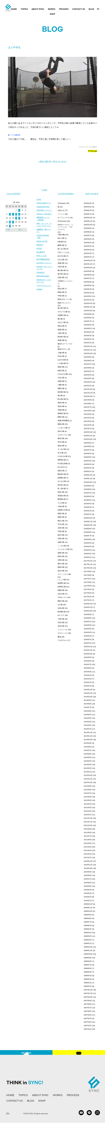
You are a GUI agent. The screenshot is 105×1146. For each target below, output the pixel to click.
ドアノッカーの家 (64, 574)
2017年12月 (88, 561)
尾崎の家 (61, 517)
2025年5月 (88, 243)
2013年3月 (88, 764)
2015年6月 (88, 668)
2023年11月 (88, 307)
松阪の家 (61, 292)
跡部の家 (61, 567)
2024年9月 (88, 271)
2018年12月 (88, 518)
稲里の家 (61, 371)
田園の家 (61, 590)
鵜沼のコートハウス (65, 344)
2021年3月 (88, 421)
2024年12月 (88, 260)
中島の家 (61, 296)
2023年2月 (88, 339)
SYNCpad (92, 151)
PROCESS (64, 9)
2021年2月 (88, 425)
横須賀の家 (62, 474)
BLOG (91, 9)
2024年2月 (88, 296)
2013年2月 (88, 768)
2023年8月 (88, 318)
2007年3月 (88, 1022)
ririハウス (61, 615)
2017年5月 (88, 586)
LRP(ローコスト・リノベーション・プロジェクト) (65, 227)
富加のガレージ (63, 299)
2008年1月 (88, 986)
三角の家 (61, 619)
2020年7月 (88, 450)
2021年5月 (88, 414)
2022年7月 (88, 364)
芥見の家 (61, 622)
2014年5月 (88, 715)
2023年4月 (88, 332)
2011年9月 (88, 829)
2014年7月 (88, 707)
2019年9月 (88, 486)
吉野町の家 (62, 587)
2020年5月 (88, 457)
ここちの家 (62, 546)
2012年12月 (88, 775)
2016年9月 (88, 614)
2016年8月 (88, 618)
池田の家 (61, 471)
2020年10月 (88, 439)
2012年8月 (88, 790)
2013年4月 (88, 761)
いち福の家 (62, 363)
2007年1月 (88, 1029)
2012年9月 (88, 786)
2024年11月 (88, 264)
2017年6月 (88, 582)
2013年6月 (88, 754)
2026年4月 (88, 203)
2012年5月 (88, 800)
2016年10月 (88, 611)
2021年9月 (88, 400)
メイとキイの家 (63, 549)
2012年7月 (88, 793)
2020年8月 (88, 446)
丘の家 (60, 605)
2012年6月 (88, 797)
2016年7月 (88, 622)
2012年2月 (88, 811)
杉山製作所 (40, 262)
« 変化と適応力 (44, 161)
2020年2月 (88, 468)
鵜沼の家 (61, 438)
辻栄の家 (61, 608)
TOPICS (24, 9)
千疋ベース (62, 252)
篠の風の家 (62, 270)
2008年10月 (88, 954)
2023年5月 (88, 328)
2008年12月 (88, 947)
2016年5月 (88, 629)
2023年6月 (88, 325)
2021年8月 (88, 403)
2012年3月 (88, 807)
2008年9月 (88, 958)
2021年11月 (88, 393)
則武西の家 (62, 392)
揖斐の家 (61, 513)
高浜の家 (61, 289)
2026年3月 (88, 207)
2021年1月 (88, 428)
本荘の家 (61, 442)
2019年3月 (88, 507)
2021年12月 (88, 389)
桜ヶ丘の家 (62, 249)
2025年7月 (88, 235)
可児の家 (61, 524)
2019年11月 (88, 478)
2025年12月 (88, 218)
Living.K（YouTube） (41, 218)
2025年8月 (88, 232)
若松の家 (61, 326)
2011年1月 (88, 857)
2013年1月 (88, 772)
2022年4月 (88, 375)
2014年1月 (88, 729)
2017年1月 (88, 600)
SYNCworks (62, 221)
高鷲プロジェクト (64, 303)
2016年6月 (88, 625)
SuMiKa (39, 306)
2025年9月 (88, 228)
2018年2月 (88, 554)
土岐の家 (61, 333)
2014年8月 (88, 704)
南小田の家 (62, 308)
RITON (39, 258)
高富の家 (61, 403)
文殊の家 (61, 626)
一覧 (53, 161)
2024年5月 (88, 285)
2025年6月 (88, 239)
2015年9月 (88, 657)
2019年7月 (88, 493)
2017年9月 (88, 571)
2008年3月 (88, 979)
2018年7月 (88, 536)
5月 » (20, 230)
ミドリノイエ (63, 630)
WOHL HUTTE (42, 251)
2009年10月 (88, 911)
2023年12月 (88, 303)
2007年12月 (88, 990)
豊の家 (60, 319)
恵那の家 (61, 367)
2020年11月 (88, 436)
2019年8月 (88, 489)
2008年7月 (88, 965)
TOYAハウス (62, 597)
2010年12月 (88, 861)
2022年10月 (88, 353)
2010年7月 (88, 879)
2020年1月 (88, 471)
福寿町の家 (62, 413)
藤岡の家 (61, 245)
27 (10, 226)
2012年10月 (88, 782)
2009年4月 (88, 933)
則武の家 (61, 492)
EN (98, 9)
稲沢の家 (61, 535)
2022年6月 (88, 368)
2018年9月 (88, 529)
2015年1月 (88, 686)
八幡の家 (61, 385)
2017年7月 (88, 579)
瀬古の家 (61, 564)
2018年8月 (88, 532)
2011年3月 (88, 850)
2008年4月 (88, 976)
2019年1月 (88, 514)
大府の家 (61, 267)
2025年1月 (88, 257)
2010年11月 (88, 865)
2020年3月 (88, 464)
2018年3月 (88, 550)
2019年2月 (88, 511)
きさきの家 (62, 481)
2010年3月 (88, 893)
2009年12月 (88, 904)
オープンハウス (63, 218)
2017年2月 (88, 597)
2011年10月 (88, 825)
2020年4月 (88, 461)
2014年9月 (88, 700)
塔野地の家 (62, 460)
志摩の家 (61, 542)
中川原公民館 (63, 463)
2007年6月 (88, 1011)
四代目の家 (62, 485)
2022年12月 (88, 346)
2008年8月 (88, 961)
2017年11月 (88, 564)
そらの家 (61, 503)
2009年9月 (88, 915)
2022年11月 (88, 350)
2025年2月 (88, 253)
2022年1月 (88, 386)
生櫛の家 (61, 381)
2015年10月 (88, 654)
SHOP (52, 14)
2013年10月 (88, 739)
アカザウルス (63, 640)
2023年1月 (88, 343)
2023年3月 (88, 336)
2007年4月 (88, 1018)
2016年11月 (88, 607)
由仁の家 (61, 238)
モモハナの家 (63, 312)
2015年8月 (88, 661)
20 (10, 222)
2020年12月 (88, 432)
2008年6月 (88, 968)
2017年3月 (88, 593)
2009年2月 (88, 940)
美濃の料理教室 (63, 420)
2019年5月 (88, 500)
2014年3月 (88, 722)
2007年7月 (88, 1008)
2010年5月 (88, 886)
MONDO (39, 254)
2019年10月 (88, 482)
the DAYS (61, 467)
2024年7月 (88, 278)
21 (13, 222)
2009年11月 (88, 908)
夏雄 (59, 637)
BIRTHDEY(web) (43, 289)
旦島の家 (61, 538)
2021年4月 (88, 418)
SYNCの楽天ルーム (44, 203)
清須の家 (61, 406)
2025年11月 (88, 221)
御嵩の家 (61, 424)
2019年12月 (88, 475)
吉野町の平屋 (63, 510)
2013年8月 (88, 747)
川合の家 (61, 378)
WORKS (51, 9)
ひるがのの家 (63, 456)
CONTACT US (78, 9)
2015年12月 (88, 647)
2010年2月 (88, 897)
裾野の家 (61, 417)
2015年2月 (88, 682)
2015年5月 (88, 672)
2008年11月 (88, 950)
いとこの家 (62, 580)
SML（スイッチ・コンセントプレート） (43, 231)
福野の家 (61, 388)
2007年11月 (88, 993)
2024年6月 (88, 282)
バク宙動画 (15, 135)
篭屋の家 (61, 330)
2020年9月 (88, 443)
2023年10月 (88, 311)
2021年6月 (88, 411)
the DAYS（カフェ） (42, 274)
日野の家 (61, 560)
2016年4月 (88, 632)
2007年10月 (88, 997)
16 (19, 218)
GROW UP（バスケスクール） (44, 294)
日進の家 (61, 277)
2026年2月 (88, 210)
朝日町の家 (62, 337)
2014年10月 (88, 697)
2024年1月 (88, 300)
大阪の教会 (62, 235)
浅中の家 (61, 431)
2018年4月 (88, 546)
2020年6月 (88, 453)
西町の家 (61, 601)
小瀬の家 (61, 353)
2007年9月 (88, 1001)
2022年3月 (88, 378)
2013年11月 (88, 736)
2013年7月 (88, 750)
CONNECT (40, 286)
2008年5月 (88, 972)
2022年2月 (88, 382)
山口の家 (61, 260)
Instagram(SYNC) (43, 207)
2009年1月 (88, 943)
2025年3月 (88, 250)
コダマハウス (63, 435)
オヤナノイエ (63, 633)
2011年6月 (88, 840)
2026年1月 (88, 214)
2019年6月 (88, 496)
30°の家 (60, 453)
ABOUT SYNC (38, 9)
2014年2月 (88, 725)
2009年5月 (88, 929)
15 (16, 218)
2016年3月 (88, 636)
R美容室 (61, 242)
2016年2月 (88, 639)
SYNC (38, 200)
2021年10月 (88, 396)
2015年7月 (88, 664)
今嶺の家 (61, 506)
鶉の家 (60, 396)
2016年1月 (88, 643)
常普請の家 (62, 496)
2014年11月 (88, 693)
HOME (14, 9)
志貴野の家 (62, 315)
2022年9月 (88, 357)
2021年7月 (88, 407)
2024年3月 (88, 293)
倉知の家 (61, 446)
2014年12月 (88, 690)
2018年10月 (88, 525)
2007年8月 (88, 1004)
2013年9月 (88, 743)
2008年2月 (88, 983)
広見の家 (61, 594)
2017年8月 (88, 575)
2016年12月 (88, 604)
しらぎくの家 (63, 428)
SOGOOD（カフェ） (43, 212)
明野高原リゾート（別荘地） (43, 224)
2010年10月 (88, 868)
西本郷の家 (62, 612)
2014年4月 (88, 718)
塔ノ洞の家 (62, 488)
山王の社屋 (62, 360)
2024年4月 (88, 289)
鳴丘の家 (61, 521)
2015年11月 (88, 650)
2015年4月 (88, 675)
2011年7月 (88, 836)
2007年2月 (88, 1026)
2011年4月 (88, 847)
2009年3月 (88, 936)
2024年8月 (88, 275)
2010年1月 (88, 900)
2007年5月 (88, 1015)
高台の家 (61, 571)
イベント (61, 214)
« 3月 (8, 230)
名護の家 (61, 263)
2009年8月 (88, 918)
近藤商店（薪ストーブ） (43, 239)
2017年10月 (88, 568)
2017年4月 (88, 589)
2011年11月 (88, 822)
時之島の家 (62, 399)
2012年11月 (88, 779)
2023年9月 (88, 314)
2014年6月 (88, 711)
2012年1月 (88, 815)
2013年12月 (88, 732)
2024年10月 (88, 268)
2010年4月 (88, 890)
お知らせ (61, 210)
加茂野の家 (62, 583)
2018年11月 (88, 521)
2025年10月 (88, 225)
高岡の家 (61, 553)
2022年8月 (88, 360)
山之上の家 (62, 322)
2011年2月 (88, 854)
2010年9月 (88, 872)
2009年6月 (88, 925)
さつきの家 (62, 449)
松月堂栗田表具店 (43, 269)
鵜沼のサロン (63, 349)
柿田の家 (61, 556)
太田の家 (61, 528)
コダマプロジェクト (43, 300)
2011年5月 (88, 843)
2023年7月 (88, 321)
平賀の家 (61, 531)
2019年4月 (88, 504)
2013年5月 (88, 757)
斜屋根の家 (62, 478)
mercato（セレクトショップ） (44, 280)
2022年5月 (88, 371)
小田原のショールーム (65, 282)
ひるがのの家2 (63, 374)
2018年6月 (88, 539)
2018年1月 (88, 557)
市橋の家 (61, 410)
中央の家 (61, 356)
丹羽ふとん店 (41, 266)
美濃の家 (61, 340)
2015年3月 (88, 679)
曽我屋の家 (62, 499)
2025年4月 (88, 246)
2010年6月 (88, 883)
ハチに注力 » (61, 161)
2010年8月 (88, 875)
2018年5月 (88, 543)
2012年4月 (88, 804)
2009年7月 (88, 922)
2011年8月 (88, 832)
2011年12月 (88, 818)
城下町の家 (62, 274)
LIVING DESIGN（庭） (43, 245)
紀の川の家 (62, 256)
